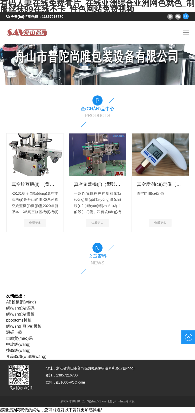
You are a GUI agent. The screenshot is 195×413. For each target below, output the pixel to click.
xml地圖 (107, 401)
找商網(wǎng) (18, 350)
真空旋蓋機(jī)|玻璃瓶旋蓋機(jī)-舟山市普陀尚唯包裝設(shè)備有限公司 (27, 32)
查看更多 (35, 223)
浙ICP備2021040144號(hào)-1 (80, 401)
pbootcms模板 (18, 320)
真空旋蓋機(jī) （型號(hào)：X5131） (49, 184)
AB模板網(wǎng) (21, 302)
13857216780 (52, 17)
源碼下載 (14, 332)
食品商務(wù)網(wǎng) (26, 356)
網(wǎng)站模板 (20, 314)
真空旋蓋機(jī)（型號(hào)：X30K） (110, 184)
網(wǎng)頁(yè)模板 (24, 326)
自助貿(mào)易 (19, 338)
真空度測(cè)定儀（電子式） (165, 184)
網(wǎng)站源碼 (20, 308)
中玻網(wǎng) (18, 344)
